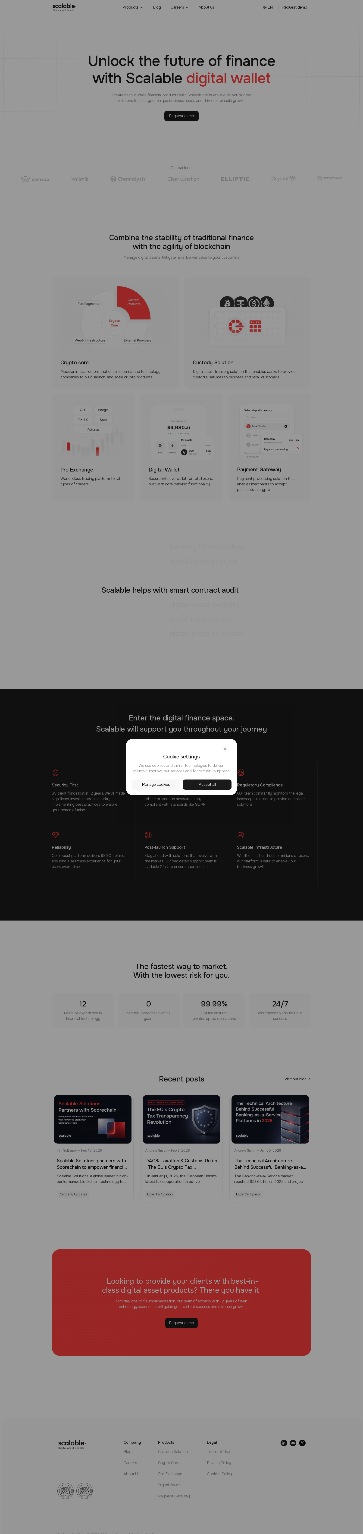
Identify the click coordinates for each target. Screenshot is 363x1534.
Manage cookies (156, 784)
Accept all (207, 784)
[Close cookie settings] (225, 749)
